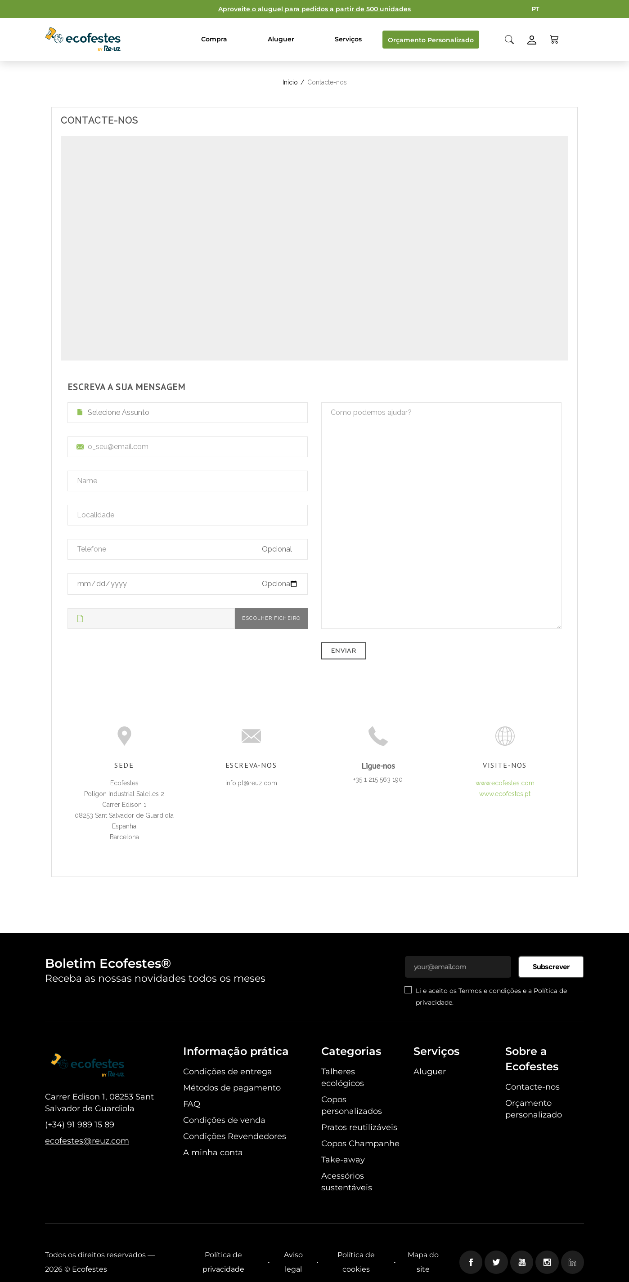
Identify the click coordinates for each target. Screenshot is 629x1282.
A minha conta (213, 1152)
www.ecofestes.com (505, 783)
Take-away (343, 1160)
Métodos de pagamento (232, 1088)
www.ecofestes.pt (504, 793)
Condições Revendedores (234, 1136)
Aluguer (429, 1072)
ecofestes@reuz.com (87, 1141)
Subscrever (551, 966)
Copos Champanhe (360, 1143)
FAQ (191, 1104)
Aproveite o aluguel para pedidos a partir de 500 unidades (314, 9)
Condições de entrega (227, 1072)
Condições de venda (224, 1120)
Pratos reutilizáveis (359, 1127)
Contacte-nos (532, 1087)
